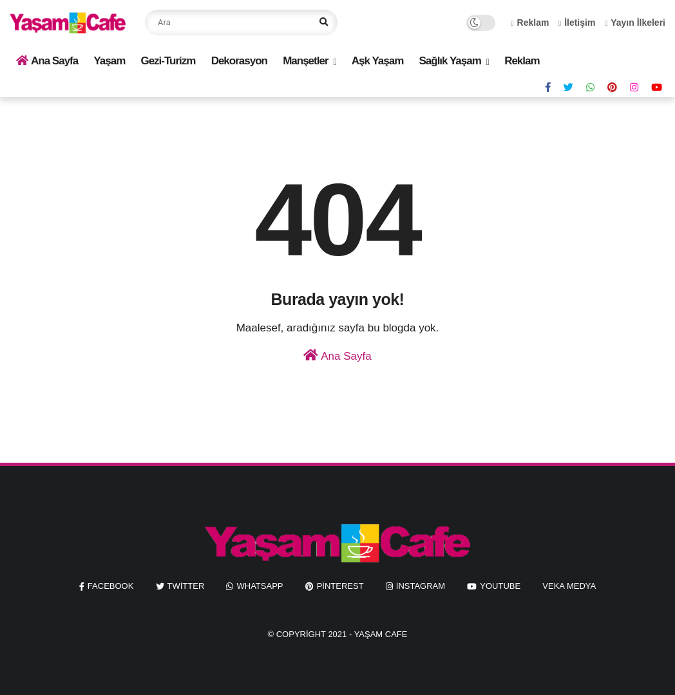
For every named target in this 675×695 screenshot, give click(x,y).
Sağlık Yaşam (449, 61)
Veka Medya (569, 586)
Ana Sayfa (47, 61)
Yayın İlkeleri (635, 22)
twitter (186, 586)
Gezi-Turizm (167, 61)
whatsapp (259, 586)
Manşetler (305, 61)
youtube (500, 586)
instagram (420, 586)
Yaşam (109, 61)
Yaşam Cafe (381, 634)
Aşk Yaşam (377, 61)
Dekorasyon (239, 61)
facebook (111, 586)
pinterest (340, 586)
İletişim (576, 22)
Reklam (530, 22)
